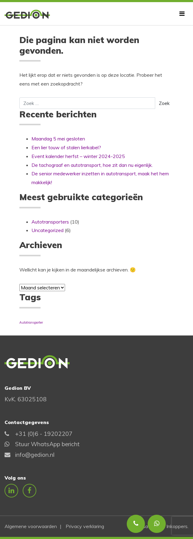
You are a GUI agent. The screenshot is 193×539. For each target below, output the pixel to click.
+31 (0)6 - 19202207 (44, 433)
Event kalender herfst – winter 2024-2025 (78, 156)
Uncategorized (47, 230)
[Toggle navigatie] (181, 13)
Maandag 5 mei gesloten (58, 139)
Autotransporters (50, 222)
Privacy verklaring (85, 526)
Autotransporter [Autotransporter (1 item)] (31, 322)
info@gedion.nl (34, 454)
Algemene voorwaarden (31, 526)
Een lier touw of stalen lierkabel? (66, 147)
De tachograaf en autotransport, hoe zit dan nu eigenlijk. (92, 165)
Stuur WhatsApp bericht (47, 444)
